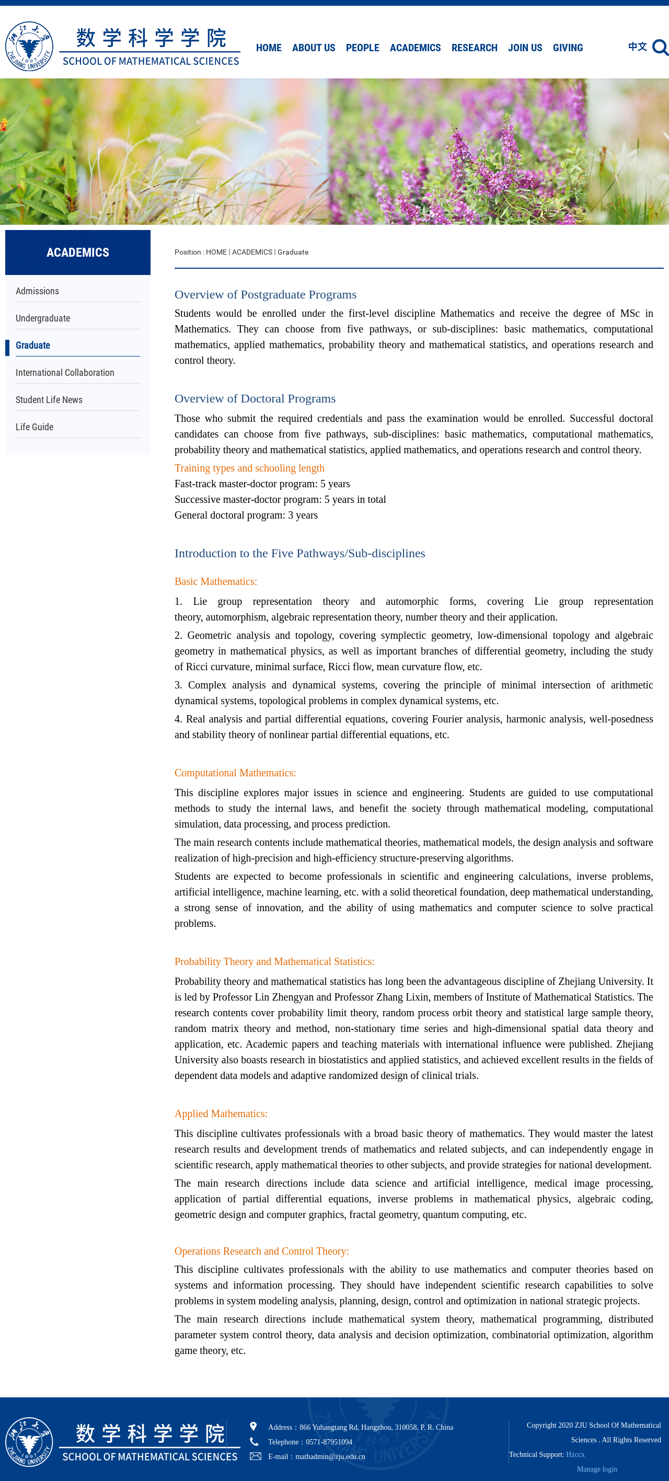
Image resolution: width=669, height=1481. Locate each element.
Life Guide (34, 426)
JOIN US (525, 47)
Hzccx (575, 1455)
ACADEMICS (415, 47)
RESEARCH (475, 47)
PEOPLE (362, 47)
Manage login (597, 1469)
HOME (269, 47)
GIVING (568, 47)
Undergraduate (43, 318)
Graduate (33, 345)
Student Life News (49, 399)
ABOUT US (314, 47)
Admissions (37, 290)
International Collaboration (65, 372)
